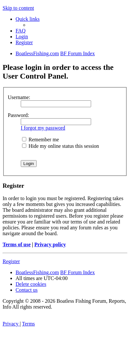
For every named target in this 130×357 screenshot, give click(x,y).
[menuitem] (21, 30)
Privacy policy (50, 244)
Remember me (40, 139)
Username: (19, 97)
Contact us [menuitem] (27, 290)
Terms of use (17, 244)
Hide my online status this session (60, 146)
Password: (18, 115)
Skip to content (18, 8)
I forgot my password (43, 128)
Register (11, 261)
